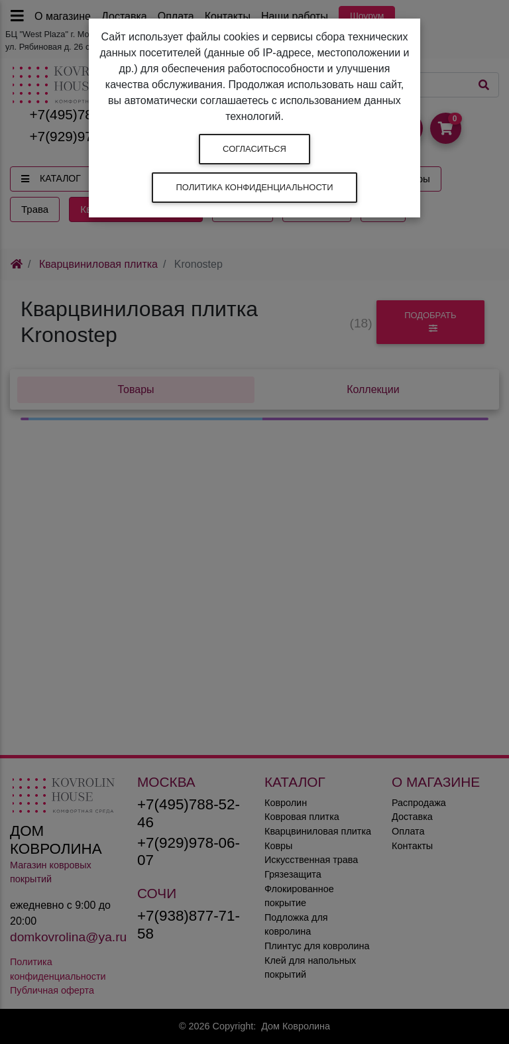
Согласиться (254, 149)
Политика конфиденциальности (254, 187)
